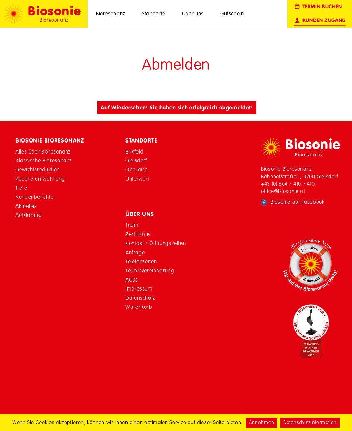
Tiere (21, 188)
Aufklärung (28, 215)
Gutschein (232, 14)
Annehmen (261, 422)
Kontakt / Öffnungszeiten (155, 243)
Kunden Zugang (320, 20)
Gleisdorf (136, 161)
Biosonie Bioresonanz (49, 140)
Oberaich (136, 169)
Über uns (193, 14)
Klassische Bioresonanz (43, 161)
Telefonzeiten (141, 261)
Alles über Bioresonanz (43, 152)
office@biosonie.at (283, 191)
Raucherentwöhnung (40, 179)
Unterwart (137, 179)
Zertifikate (137, 234)
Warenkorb (138, 307)
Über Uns (139, 214)
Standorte (153, 14)
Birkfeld (134, 152)
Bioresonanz (110, 14)
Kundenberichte (34, 197)
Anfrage (135, 252)
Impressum (139, 289)
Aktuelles (26, 206)
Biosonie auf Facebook (297, 202)
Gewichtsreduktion (37, 169)
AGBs (131, 280)
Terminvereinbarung (149, 270)
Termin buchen (318, 6)
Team (132, 225)
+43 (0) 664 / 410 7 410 (288, 184)
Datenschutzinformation (310, 422)
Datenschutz (140, 298)
